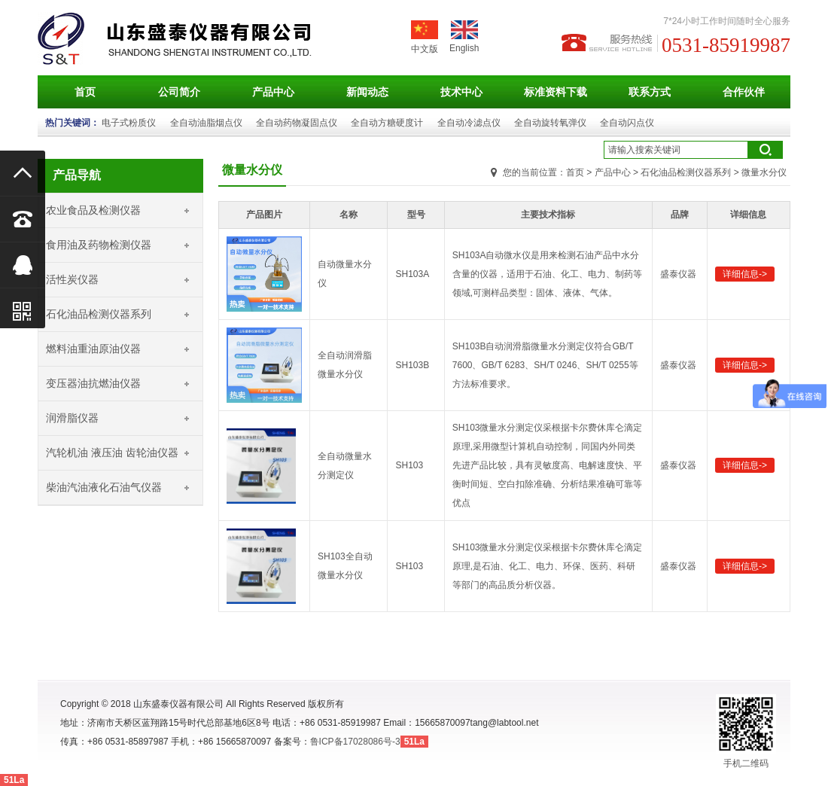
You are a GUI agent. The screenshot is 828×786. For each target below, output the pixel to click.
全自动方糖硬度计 (387, 122)
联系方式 (650, 92)
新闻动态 (367, 92)
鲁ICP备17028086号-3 (355, 741)
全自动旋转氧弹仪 (550, 122)
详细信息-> (745, 274)
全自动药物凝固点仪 (296, 122)
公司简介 (179, 92)
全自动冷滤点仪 (469, 122)
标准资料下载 (555, 92)
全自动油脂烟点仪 (206, 122)
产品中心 (273, 92)
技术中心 (461, 92)
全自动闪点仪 (627, 122)
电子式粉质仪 (129, 122)
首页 (85, 92)
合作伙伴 (744, 92)
